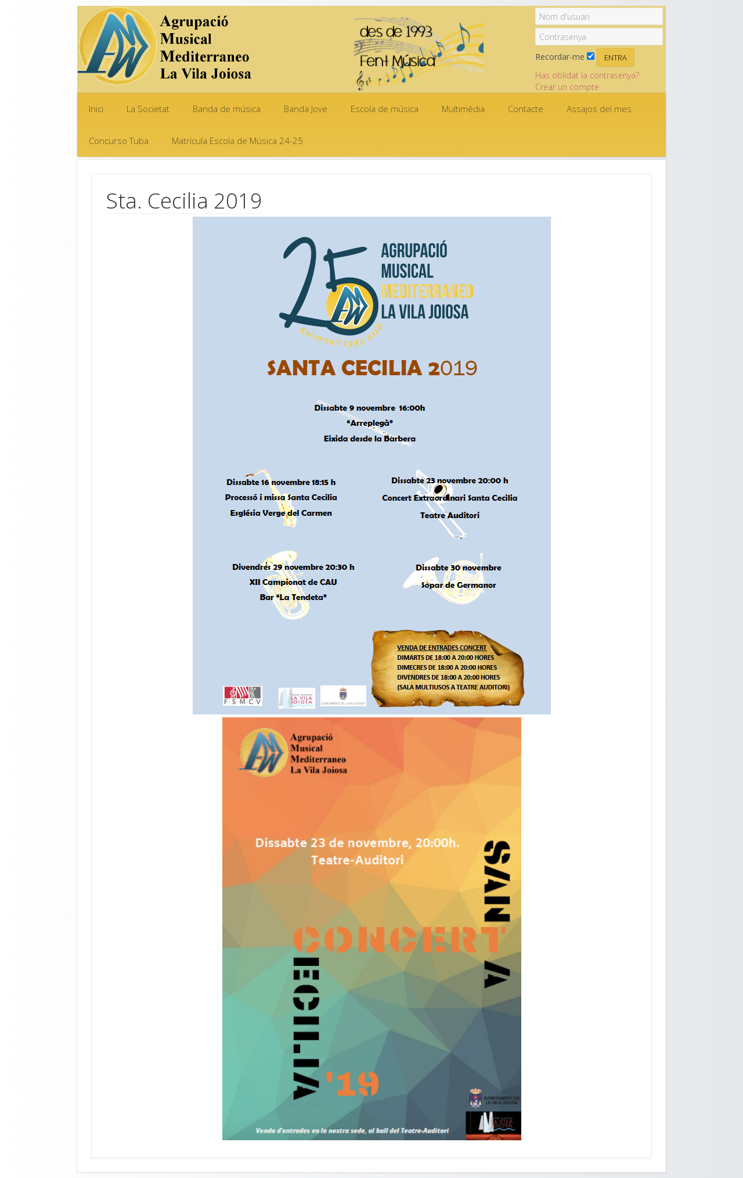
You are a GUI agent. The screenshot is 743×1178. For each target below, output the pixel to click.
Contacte (525, 108)
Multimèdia (463, 108)
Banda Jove (305, 108)
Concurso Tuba (119, 140)
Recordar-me (560, 56)
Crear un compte (567, 86)
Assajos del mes (599, 108)
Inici (96, 108)
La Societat (148, 108)
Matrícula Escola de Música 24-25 (237, 140)
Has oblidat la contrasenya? (587, 75)
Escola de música (385, 108)
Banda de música (227, 108)
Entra (615, 57)
